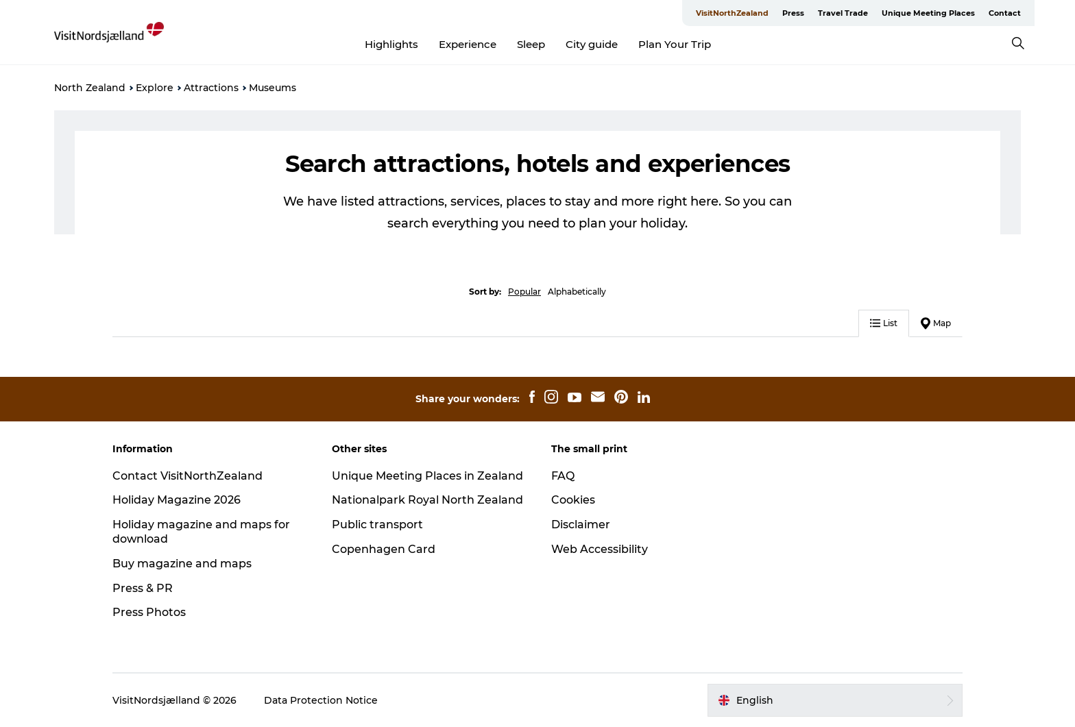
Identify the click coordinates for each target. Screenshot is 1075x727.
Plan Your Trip (674, 44)
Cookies (573, 499)
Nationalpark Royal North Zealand (427, 499)
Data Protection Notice (321, 700)
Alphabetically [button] (577, 291)
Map (936, 323)
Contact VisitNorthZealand (187, 475)
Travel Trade (843, 13)
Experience (467, 44)
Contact (1005, 13)
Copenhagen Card (383, 549)
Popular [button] (524, 291)
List (883, 323)
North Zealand (89, 88)
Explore (154, 88)
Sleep (531, 44)
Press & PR (142, 588)
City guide (592, 44)
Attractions (211, 88)
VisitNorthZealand (732, 13)
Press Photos (149, 612)
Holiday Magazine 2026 (176, 499)
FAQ (563, 475)
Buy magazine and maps (182, 563)
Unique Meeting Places (928, 13)
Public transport (377, 524)
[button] (835, 700)
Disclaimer (580, 524)
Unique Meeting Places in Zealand (427, 475)
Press (793, 13)
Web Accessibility (599, 549)
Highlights (391, 44)
